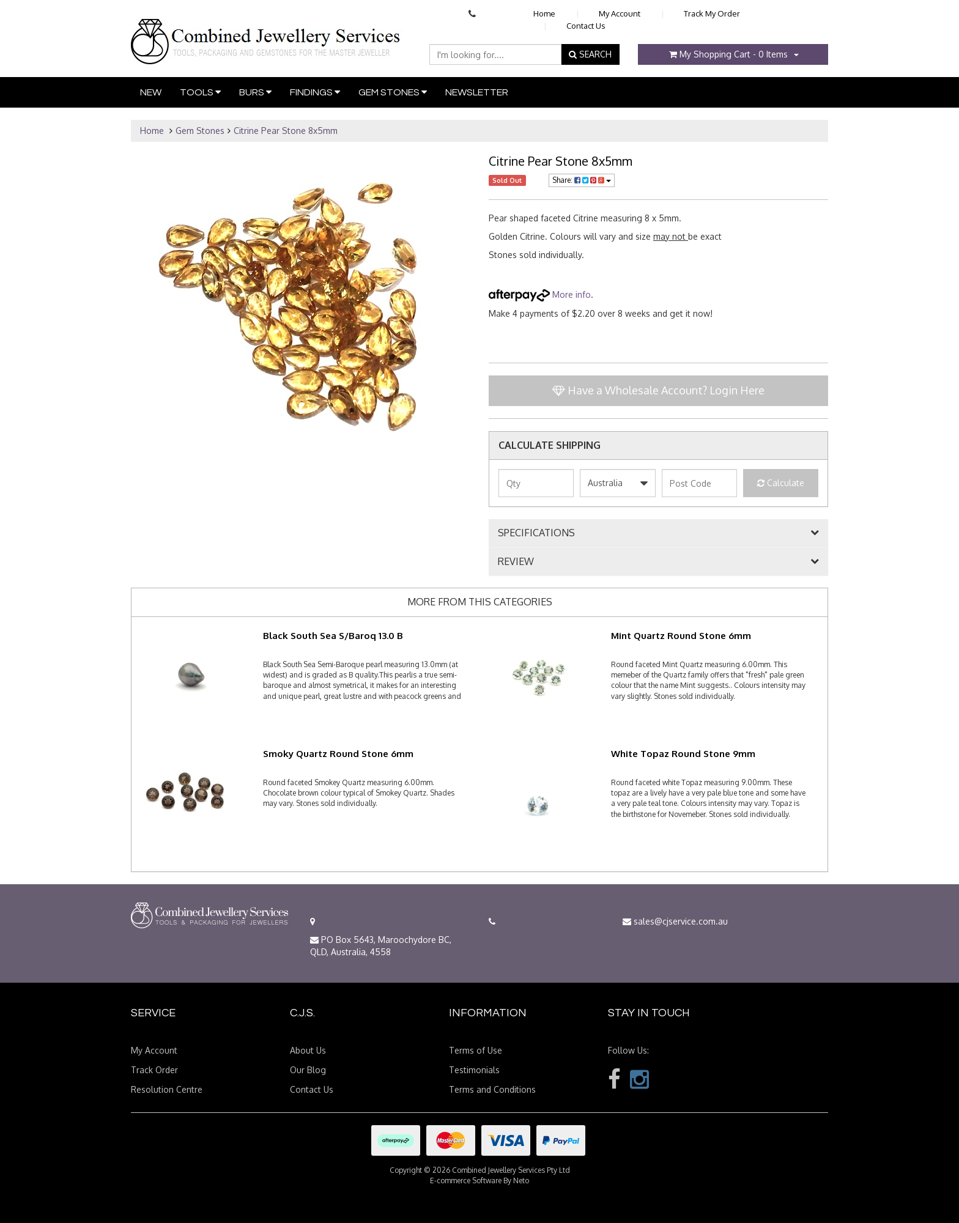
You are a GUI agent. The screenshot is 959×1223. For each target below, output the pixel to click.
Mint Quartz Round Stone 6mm (681, 635)
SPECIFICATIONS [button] (536, 533)
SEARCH (590, 54)
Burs (255, 92)
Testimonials (474, 1070)
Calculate (780, 483)
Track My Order (712, 13)
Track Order (154, 1070)
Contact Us (585, 26)
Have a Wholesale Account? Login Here (658, 390)
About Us (308, 1050)
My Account (619, 13)
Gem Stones (392, 92)
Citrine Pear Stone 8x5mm (286, 130)
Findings (315, 92)
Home (544, 13)
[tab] (658, 533)
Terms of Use (475, 1050)
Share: (581, 180)
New (150, 92)
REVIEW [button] (516, 561)
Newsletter (476, 92)
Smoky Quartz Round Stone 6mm (338, 753)
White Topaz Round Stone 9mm (683, 753)
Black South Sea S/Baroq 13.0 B (333, 635)
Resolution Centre (166, 1089)
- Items (728, 54)
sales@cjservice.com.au (675, 921)
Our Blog (308, 1070)
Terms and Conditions (492, 1089)
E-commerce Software (466, 1180)
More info (540, 294)
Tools (200, 92)
